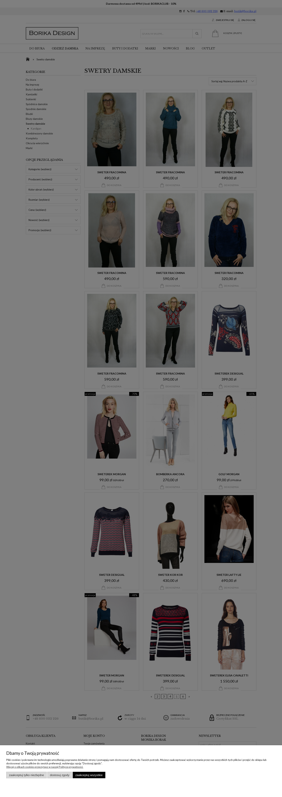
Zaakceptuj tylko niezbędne (26, 775)
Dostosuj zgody (59, 775)
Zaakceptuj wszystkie (89, 775)
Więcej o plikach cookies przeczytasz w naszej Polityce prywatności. (44, 766)
